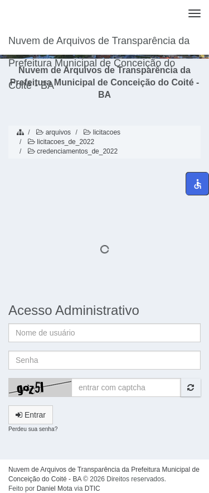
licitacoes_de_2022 (60, 142)
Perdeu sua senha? (32, 429)
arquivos (53, 132)
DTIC (92, 488)
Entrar (31, 414)
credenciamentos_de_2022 (72, 151)
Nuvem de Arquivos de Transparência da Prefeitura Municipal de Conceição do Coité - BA (98, 45)
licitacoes (101, 132)
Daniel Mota (54, 488)
